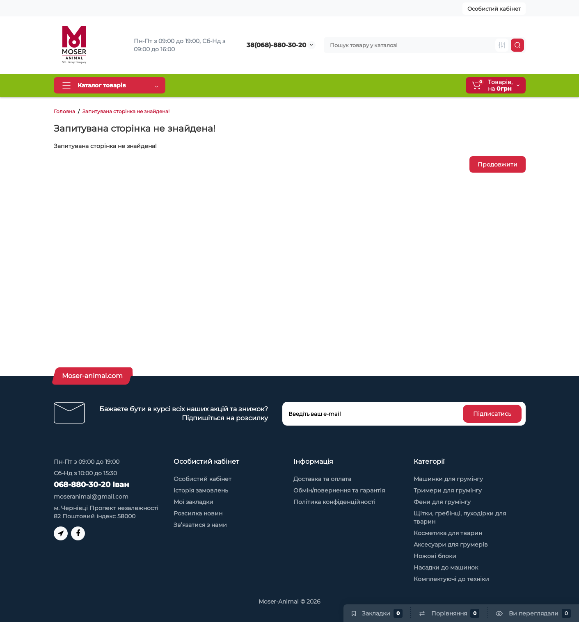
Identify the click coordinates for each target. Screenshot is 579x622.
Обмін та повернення (282, 85)
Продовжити (497, 164)
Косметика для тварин (448, 533)
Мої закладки (193, 502)
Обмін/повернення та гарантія (339, 490)
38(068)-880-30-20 (276, 45)
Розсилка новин (198, 513)
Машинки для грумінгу (448, 479)
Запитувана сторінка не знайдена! (125, 111)
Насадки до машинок (446, 567)
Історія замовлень (201, 490)
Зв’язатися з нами (200, 525)
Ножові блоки (435, 556)
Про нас (339, 85)
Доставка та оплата (209, 85)
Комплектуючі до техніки (451, 579)
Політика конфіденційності (334, 502)
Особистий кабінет (494, 8)
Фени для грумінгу (442, 502)
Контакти (378, 85)
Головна (64, 111)
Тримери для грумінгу (448, 490)
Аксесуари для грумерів (451, 544)
